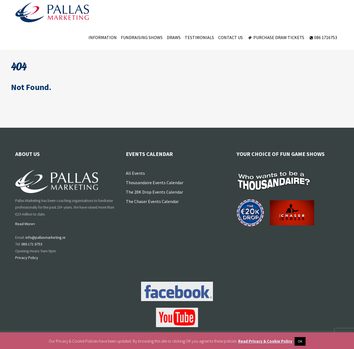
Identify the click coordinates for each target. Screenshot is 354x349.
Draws (174, 37)
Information (102, 37)
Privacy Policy (26, 257)
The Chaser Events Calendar (152, 201)
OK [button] (300, 341)
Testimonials (199, 37)
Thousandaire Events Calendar (154, 182)
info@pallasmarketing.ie (45, 237)
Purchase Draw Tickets (275, 37)
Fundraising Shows (142, 37)
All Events (135, 173)
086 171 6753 (31, 244)
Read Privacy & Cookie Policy (265, 341)
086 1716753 (322, 37)
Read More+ (25, 223)
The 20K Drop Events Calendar (154, 192)
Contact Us (230, 37)
